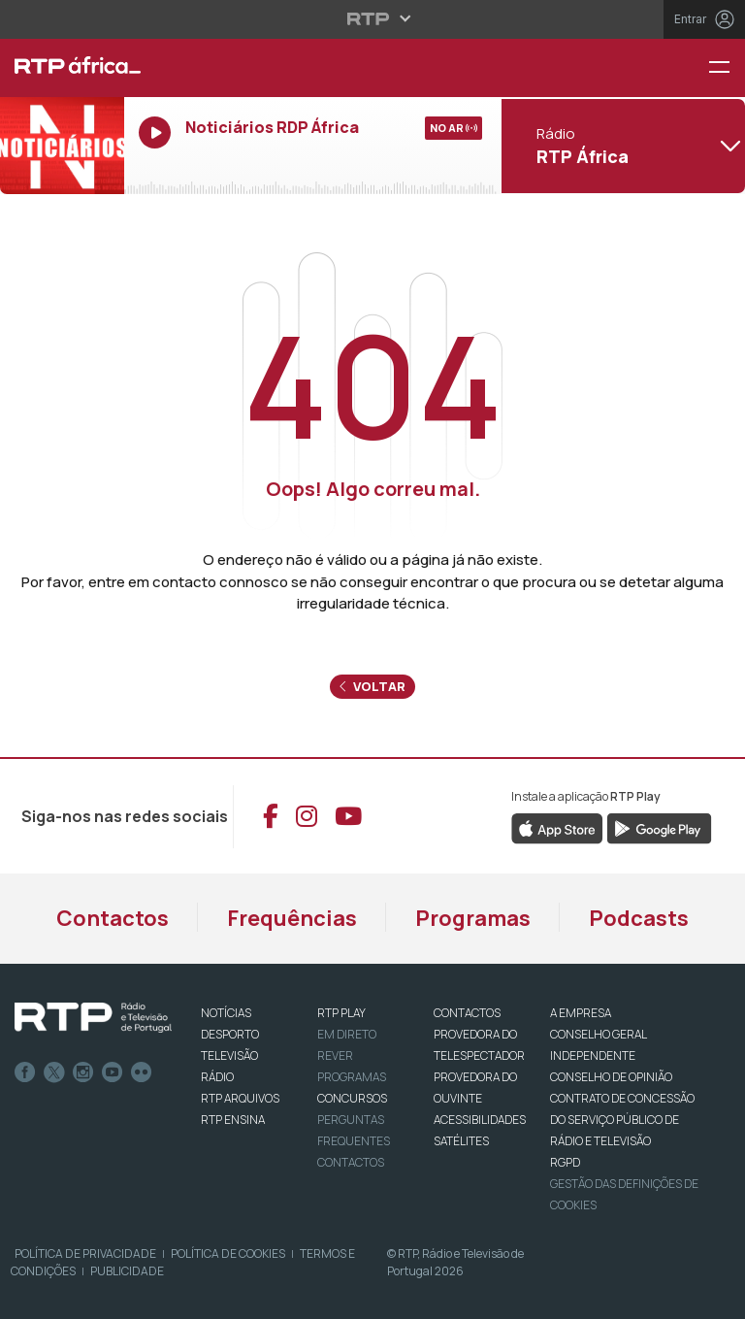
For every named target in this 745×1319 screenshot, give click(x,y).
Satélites (461, 1141)
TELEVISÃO (229, 1055)
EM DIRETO (346, 1034)
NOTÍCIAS (226, 1013)
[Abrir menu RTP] (373, 18)
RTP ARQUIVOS (240, 1098)
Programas (473, 918)
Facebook (25, 1072)
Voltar (372, 686)
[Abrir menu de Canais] (621, 145)
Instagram (83, 1072)
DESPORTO (230, 1034)
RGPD (565, 1162)
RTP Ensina (233, 1119)
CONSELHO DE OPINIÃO (611, 1077)
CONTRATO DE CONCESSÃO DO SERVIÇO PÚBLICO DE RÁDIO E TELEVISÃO (622, 1119)
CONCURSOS (352, 1098)
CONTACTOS (467, 1013)
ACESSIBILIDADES (480, 1119)
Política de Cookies (228, 1253)
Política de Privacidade (85, 1253)
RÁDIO (217, 1077)
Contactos (112, 918)
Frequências (292, 918)
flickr (141, 1072)
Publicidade (127, 1271)
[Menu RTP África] (726, 68)
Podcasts (639, 918)
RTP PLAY (341, 1013)
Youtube (112, 1072)
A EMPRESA (580, 1013)
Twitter (54, 1072)
